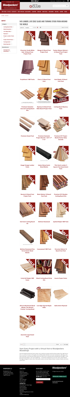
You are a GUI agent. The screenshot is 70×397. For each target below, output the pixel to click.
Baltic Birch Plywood (60, 305)
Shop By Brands (23, 389)
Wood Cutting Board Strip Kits (44, 279)
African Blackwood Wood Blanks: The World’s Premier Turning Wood (27, 307)
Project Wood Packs (9, 39)
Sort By (22, 27)
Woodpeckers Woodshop (7, 50)
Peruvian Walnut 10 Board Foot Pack (61, 250)
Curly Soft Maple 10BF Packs (27, 279)
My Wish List (58, 1)
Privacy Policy (23, 386)
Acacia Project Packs (61, 278)
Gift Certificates (23, 379)
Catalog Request (23, 375)
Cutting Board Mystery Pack (61, 107)
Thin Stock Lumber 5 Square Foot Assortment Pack (60, 166)
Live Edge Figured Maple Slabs (44, 306)
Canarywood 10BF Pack (44, 249)
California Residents (24, 374)
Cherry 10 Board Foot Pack (44, 80)
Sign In (64, 1)
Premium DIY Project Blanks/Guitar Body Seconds (60, 137)
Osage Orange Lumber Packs (27, 166)
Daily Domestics (8, 29)
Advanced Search (23, 372)
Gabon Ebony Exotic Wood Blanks (44, 166)
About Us (22, 371)
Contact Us (22, 376)
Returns (21, 387)
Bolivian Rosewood (44, 222)
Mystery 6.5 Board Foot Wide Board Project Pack (44, 107)
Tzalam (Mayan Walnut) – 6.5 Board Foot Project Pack (60, 52)
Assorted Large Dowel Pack (27, 335)
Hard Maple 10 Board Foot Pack (60, 80)
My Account (53, 1)
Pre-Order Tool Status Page (26, 385)
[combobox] (61, 6)
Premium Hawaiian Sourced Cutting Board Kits (27, 108)
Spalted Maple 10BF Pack (60, 222)
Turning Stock (8, 42)
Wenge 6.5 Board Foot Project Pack (44, 51)
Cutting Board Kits (9, 27)
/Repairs (25, 387)
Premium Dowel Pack (27, 136)
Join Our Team (23, 380)
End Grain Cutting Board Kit (27, 222)
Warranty (22, 390)
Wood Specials (8, 44)
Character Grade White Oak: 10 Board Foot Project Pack (27, 52)
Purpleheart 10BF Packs (27, 79)
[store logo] (10, 5)
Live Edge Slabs (8, 31)
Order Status (22, 382)
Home (3, 15)
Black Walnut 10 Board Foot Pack (44, 195)
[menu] (35, 12)
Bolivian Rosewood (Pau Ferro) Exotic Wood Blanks (27, 250)
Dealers (21, 378)
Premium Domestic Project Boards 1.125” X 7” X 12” (44, 137)
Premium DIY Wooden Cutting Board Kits (60, 195)
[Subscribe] (39, 382)
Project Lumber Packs (8, 36)
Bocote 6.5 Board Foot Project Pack (27, 195)
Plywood (6, 33)
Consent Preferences (24, 394)
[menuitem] (4, 11)
